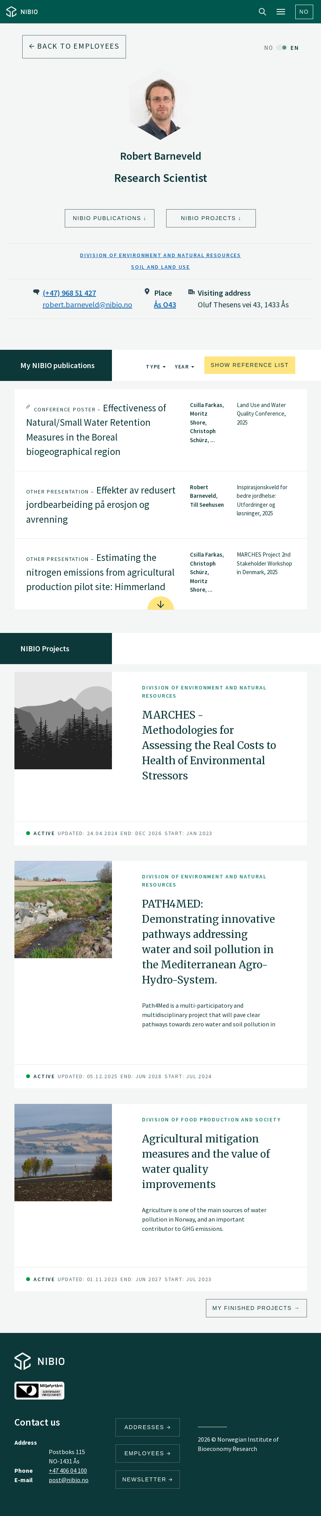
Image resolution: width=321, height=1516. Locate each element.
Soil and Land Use (160, 266)
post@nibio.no (69, 1480)
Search (262, 11)
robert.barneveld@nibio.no (87, 304)
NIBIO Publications (107, 218)
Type (156, 366)
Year (184, 366)
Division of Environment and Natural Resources (160, 255)
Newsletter (147, 1479)
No (304, 12)
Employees (147, 1453)
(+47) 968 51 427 (69, 293)
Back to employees (74, 46)
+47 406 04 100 (68, 1470)
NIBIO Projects (208, 218)
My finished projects (252, 1308)
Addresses (147, 1427)
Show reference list (250, 365)
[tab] (160, 430)
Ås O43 (165, 304)
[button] (160, 430)
